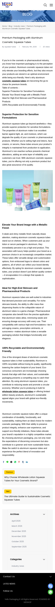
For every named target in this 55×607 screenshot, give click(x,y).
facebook (3, 462)
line (7, 462)
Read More (27, 476)
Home (4, 26)
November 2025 (19, 536)
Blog (10, 26)
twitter (11, 462)
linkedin (27, 462)
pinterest (19, 462)
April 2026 (16, 520)
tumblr (23, 462)
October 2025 (18, 541)
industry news (19, 26)
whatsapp (15, 462)
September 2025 (19, 546)
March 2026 (17, 526)
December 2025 (19, 531)
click (27, 16)
